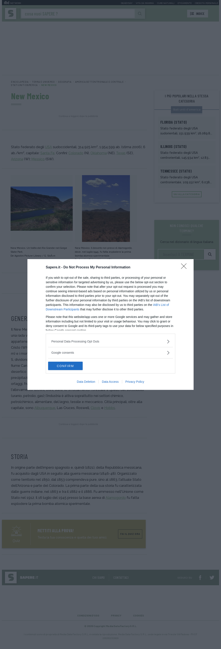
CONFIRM (68, 365)
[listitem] (110, 341)
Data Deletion (86, 382)
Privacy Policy (134, 382)
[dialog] (110, 324)
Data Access (110, 382)
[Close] (185, 267)
